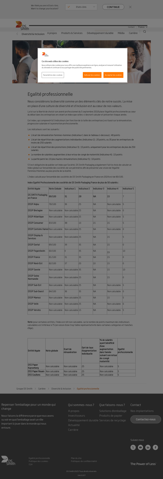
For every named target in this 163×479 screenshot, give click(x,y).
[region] (83, 65)
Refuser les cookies (92, 75)
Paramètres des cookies (53, 75)
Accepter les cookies (113, 75)
